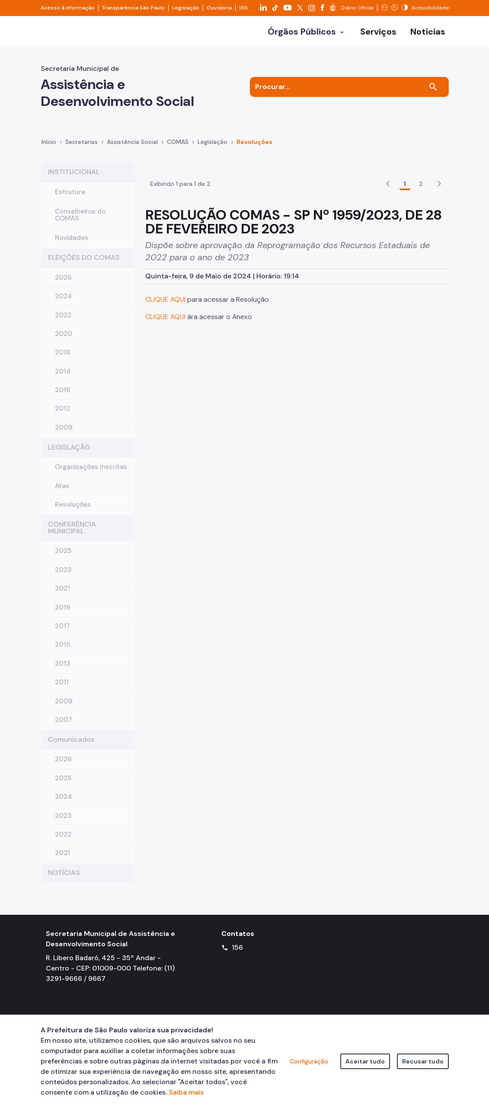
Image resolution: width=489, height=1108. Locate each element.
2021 (62, 595)
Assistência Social (132, 149)
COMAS (178, 149)
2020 (63, 340)
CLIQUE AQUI (166, 345)
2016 (62, 397)
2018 (62, 359)
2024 (63, 303)
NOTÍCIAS (64, 879)
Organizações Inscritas (91, 473)
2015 (62, 651)
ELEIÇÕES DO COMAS (84, 264)
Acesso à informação (68, 7)
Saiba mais (186, 1092)
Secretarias (81, 149)
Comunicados (71, 746)
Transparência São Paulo (133, 7)
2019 (62, 614)
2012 (62, 415)
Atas (62, 493)
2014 (62, 378)
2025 (63, 557)
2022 (63, 322)
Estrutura (70, 199)
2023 (63, 576)
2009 (64, 434)
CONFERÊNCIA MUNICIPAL (72, 535)
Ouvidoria (219, 7)
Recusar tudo (423, 1061)
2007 (63, 726)
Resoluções (254, 149)
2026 (63, 284)
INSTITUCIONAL (73, 178)
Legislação (185, 7)
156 (243, 7)
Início (49, 149)
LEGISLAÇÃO (69, 454)
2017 (62, 633)
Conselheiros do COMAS (80, 221)
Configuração (309, 1061)
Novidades (71, 244)
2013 (62, 670)
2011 (62, 689)
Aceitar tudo (365, 1061)
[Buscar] (433, 93)
